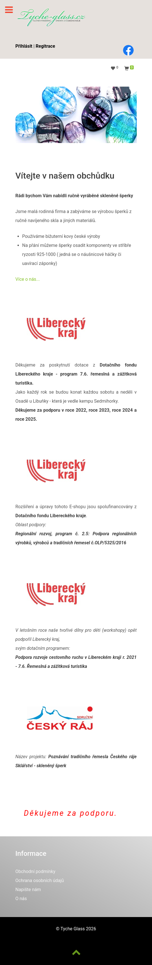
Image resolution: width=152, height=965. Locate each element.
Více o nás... (28, 279)
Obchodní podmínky (36, 871)
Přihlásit (24, 46)
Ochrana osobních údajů (40, 880)
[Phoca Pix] (51, 17)
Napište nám (28, 889)
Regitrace (45, 46)
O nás (21, 898)
